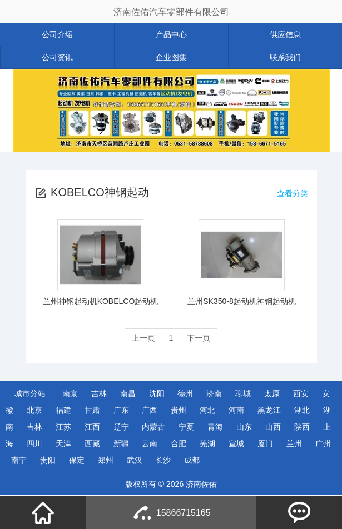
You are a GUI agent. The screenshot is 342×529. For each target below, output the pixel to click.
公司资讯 (57, 57)
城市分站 (30, 393)
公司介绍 (57, 34)
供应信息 (285, 34)
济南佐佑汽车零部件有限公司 (171, 12)
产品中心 (171, 34)
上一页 (143, 337)
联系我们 (285, 57)
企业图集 (171, 57)
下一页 (198, 337)
